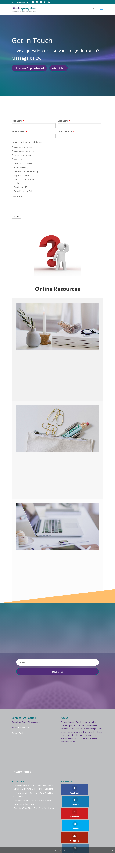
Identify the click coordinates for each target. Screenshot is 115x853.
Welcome (16, 831)
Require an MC (19, 187)
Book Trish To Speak (47, 831)
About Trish (29, 831)
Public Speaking (20, 167)
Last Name (64, 121)
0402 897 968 (24, 727)
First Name (18, 121)
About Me (58, 68)
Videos (44, 834)
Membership (67, 831)
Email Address (19, 131)
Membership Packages (23, 151)
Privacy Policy (21, 772)
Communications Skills (23, 179)
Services (34, 834)
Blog (53, 834)
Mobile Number (66, 131)
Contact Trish (17, 733)
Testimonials (65, 834)
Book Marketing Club (22, 191)
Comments (17, 196)
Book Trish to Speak (22, 163)
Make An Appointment (29, 68)
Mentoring (81, 831)
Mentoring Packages (22, 147)
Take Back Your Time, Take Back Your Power (33, 808)
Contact (78, 834)
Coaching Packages (21, 155)
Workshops (18, 159)
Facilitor (16, 183)
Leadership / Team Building (25, 171)
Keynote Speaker (20, 175)
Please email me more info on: (27, 142)
